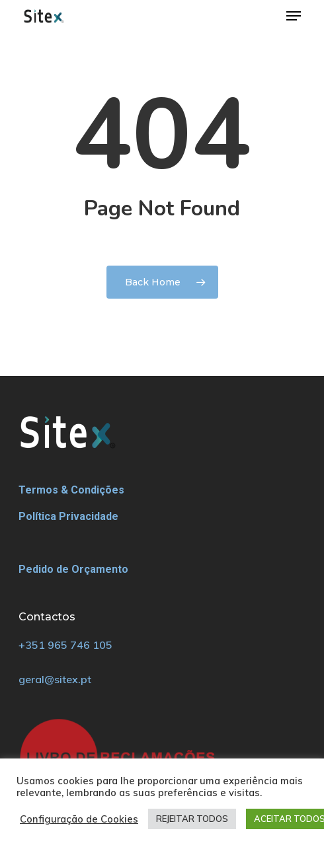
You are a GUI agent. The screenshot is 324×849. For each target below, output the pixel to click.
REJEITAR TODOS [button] (192, 818)
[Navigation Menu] (293, 15)
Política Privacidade (68, 516)
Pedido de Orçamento (73, 569)
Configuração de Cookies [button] (79, 819)
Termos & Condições (71, 490)
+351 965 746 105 (65, 644)
